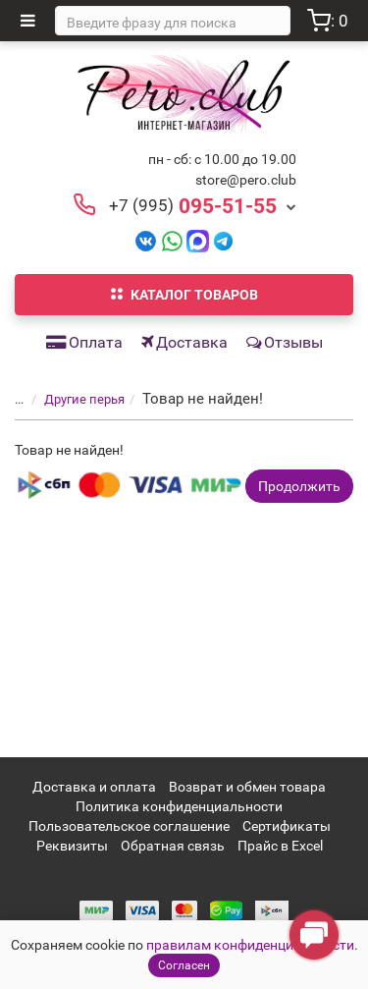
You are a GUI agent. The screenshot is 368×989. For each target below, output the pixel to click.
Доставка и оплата (94, 787)
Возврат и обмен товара (247, 787)
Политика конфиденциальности (179, 806)
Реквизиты (72, 845)
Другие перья (84, 399)
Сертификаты (286, 826)
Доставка (184, 342)
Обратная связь (173, 845)
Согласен (184, 965)
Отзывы (284, 342)
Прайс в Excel (280, 845)
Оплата (84, 342)
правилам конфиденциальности (250, 945)
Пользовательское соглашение (129, 826)
